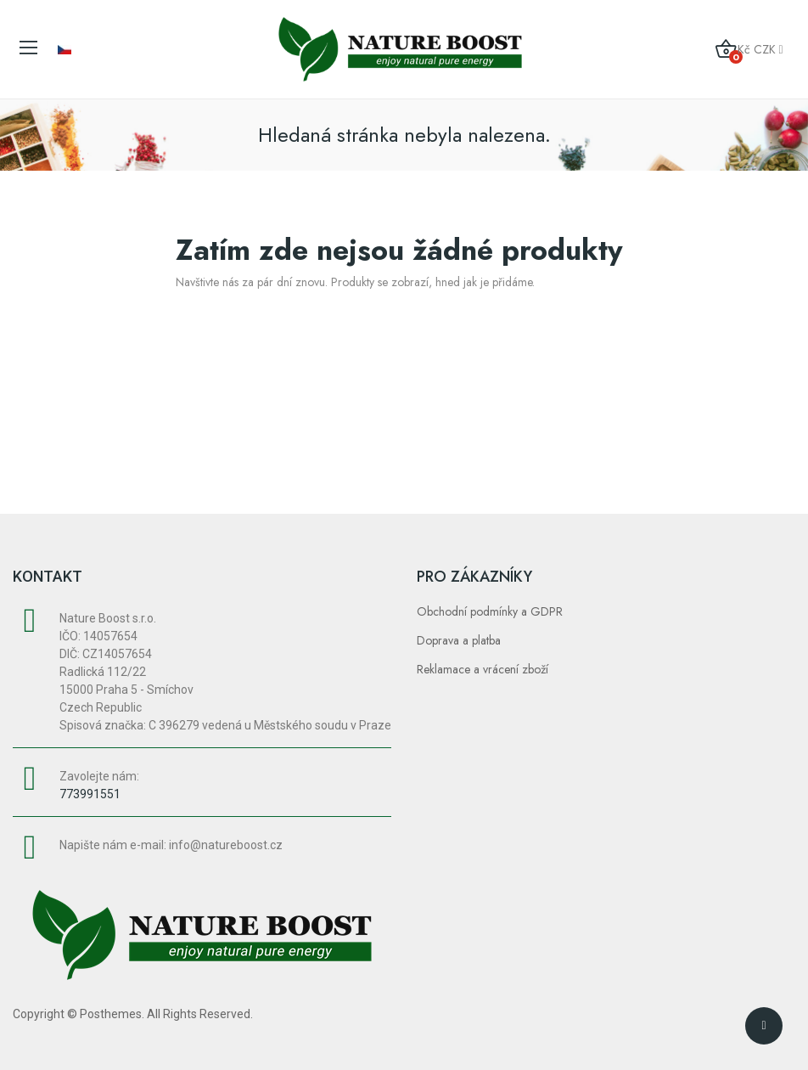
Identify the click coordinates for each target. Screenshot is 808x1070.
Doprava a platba (459, 640)
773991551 (90, 794)
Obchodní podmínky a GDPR (490, 611)
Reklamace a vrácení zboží (482, 669)
